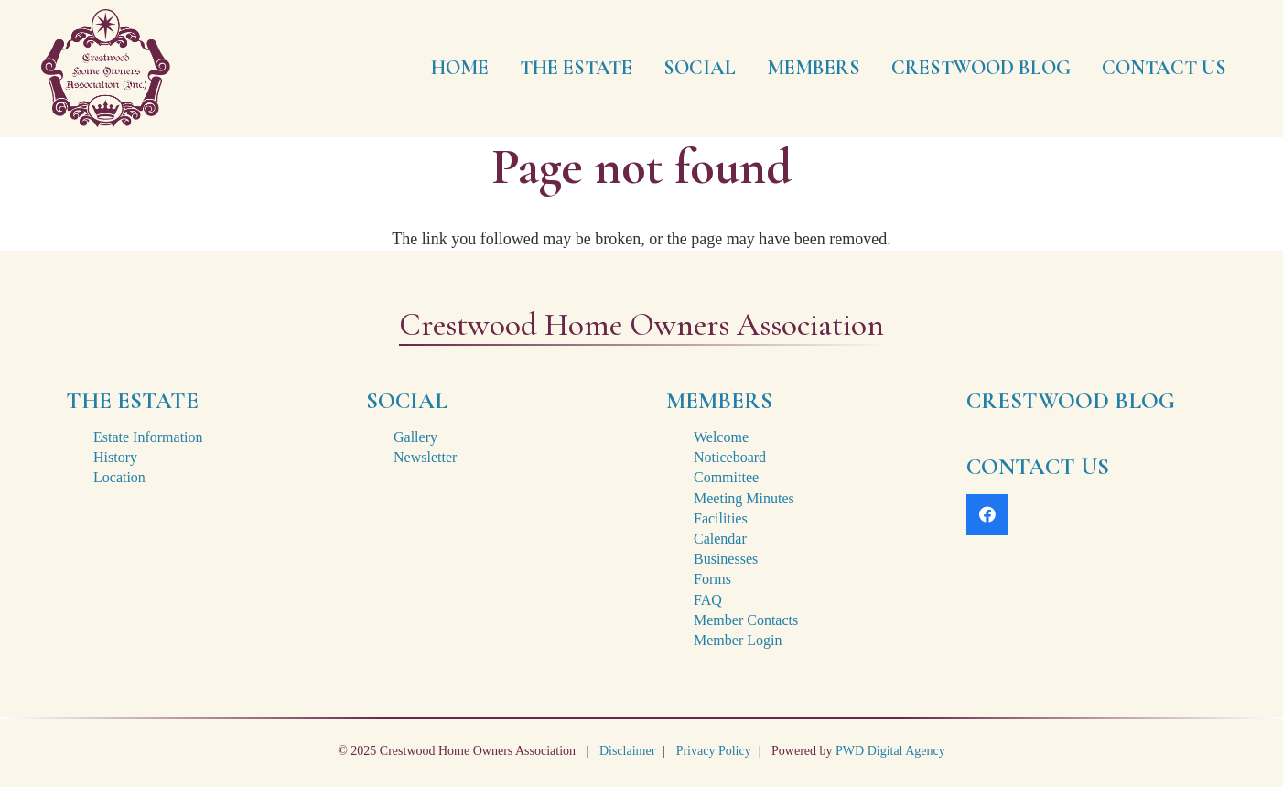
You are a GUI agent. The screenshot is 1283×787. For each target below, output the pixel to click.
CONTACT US (1037, 466)
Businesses (726, 558)
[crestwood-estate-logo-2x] (105, 68)
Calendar (720, 538)
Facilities (721, 518)
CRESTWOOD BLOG (1070, 401)
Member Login (738, 640)
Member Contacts (746, 620)
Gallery (415, 437)
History (115, 457)
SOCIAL (406, 401)
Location (119, 477)
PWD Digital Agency (890, 751)
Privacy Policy (713, 751)
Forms (712, 579)
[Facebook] (987, 514)
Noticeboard (730, 457)
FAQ (708, 600)
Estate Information (148, 437)
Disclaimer (627, 751)
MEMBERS (719, 401)
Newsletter (425, 457)
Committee (726, 477)
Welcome (721, 437)
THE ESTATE (132, 401)
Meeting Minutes (744, 498)
